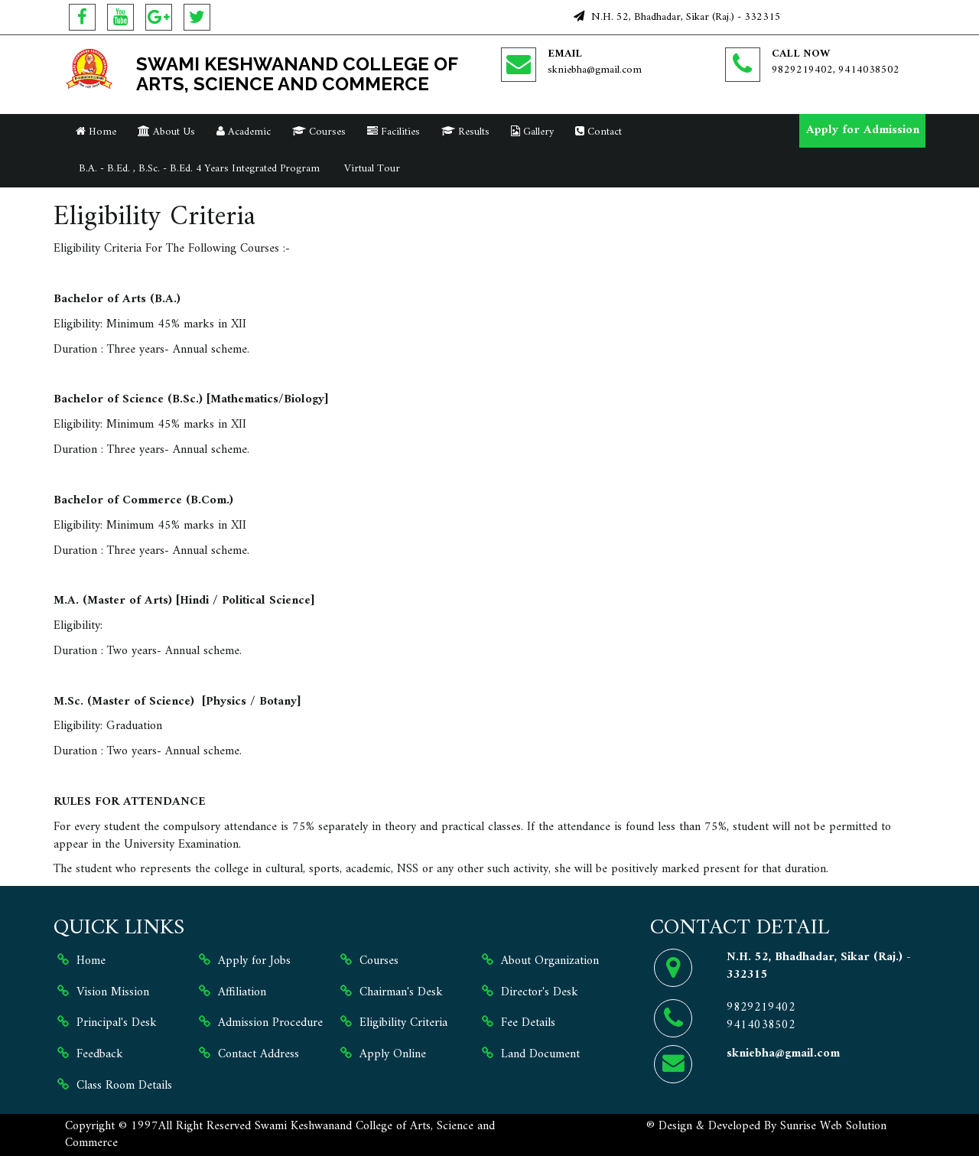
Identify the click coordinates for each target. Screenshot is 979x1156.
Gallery (532, 132)
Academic (243, 132)
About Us (166, 132)
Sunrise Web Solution (833, 1126)
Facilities (393, 132)
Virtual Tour (370, 168)
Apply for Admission (862, 130)
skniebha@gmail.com (595, 70)
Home (96, 132)
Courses (319, 132)
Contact (598, 132)
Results (465, 132)
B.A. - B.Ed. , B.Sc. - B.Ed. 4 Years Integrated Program (198, 168)
